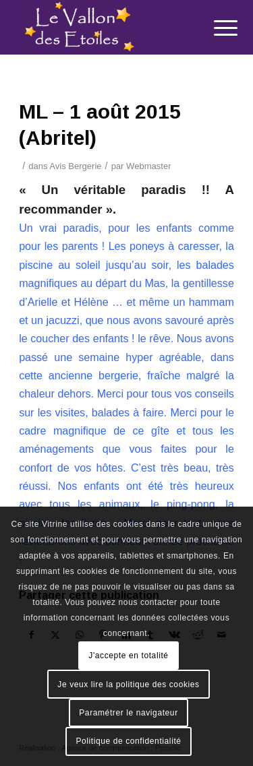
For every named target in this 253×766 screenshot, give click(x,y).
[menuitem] (215, 28)
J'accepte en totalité (128, 655)
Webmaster (148, 166)
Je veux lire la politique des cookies (128, 684)
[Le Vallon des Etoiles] (105, 27)
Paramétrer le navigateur (128, 712)
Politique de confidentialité (128, 741)
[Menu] (215, 28)
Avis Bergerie (75, 166)
